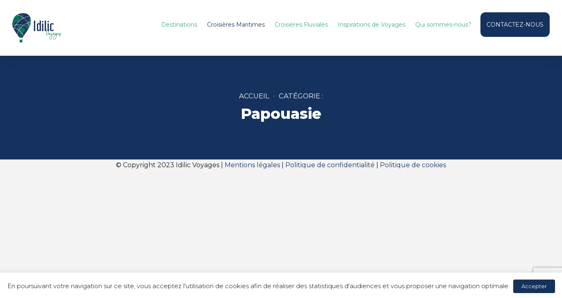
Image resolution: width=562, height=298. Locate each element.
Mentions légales (252, 165)
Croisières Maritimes (236, 24)
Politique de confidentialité (330, 165)
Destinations (179, 24)
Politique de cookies (413, 165)
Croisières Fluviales (301, 24)
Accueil (254, 96)
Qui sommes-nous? (443, 24)
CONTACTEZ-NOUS (515, 24)
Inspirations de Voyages (371, 24)
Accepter (534, 286)
